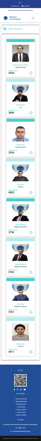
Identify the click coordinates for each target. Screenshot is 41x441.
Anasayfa (26, 6)
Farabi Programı (20, 412)
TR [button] (20, 3)
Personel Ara (15, 6)
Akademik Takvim (20, 404)
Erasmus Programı (20, 409)
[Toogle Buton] (33, 18)
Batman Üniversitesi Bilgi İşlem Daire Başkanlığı (25, 438)
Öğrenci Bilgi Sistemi (20, 401)
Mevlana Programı (20, 415)
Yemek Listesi (20, 407)
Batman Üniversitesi (20, 399)
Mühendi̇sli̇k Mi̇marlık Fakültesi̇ (20, 10)
